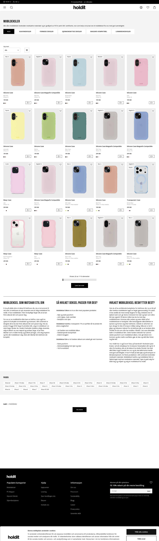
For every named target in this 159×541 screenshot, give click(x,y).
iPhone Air (7, 383)
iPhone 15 (145, 383)
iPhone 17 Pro (31, 383)
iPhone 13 (79, 386)
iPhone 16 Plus (88, 383)
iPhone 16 (99, 383)
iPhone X (16, 389)
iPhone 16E (52, 383)
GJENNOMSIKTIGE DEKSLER (72, 31)
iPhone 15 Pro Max (111, 383)
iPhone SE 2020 (45, 389)
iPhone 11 (135, 386)
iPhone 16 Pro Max (64, 383)
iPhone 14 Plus (34, 386)
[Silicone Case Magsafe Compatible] (48, 73)
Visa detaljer (115, 537)
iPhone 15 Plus (135, 383)
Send (148, 491)
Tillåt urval (141, 525)
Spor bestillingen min (48, 496)
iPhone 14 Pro (22, 386)
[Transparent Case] (141, 180)
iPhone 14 (44, 386)
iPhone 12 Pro (115, 386)
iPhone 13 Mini (90, 386)
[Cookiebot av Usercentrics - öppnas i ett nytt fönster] (13, 536)
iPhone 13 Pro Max (56, 386)
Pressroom (74, 492)
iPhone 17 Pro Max (19, 383)
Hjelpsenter (45, 487)
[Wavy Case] (17, 180)
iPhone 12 (126, 386)
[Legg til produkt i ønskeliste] (29, 57)
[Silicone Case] (17, 73)
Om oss (73, 487)
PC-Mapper (10, 492)
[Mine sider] (141, 7)
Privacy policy (75, 509)
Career (73, 505)
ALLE (8, 31)
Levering (44, 492)
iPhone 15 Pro (123, 383)
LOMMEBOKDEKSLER (123, 31)
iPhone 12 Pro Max (103, 386)
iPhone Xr (145, 386)
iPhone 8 (25, 389)
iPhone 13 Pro (68, 386)
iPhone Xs (7, 389)
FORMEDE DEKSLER (46, 31)
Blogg (72, 500)
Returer (43, 500)
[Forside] (5, 404)
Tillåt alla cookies (141, 518)
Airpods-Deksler (12, 496)
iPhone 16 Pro (76, 383)
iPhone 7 (34, 389)
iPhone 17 (42, 383)
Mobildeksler (11, 487)
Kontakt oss (45, 505)
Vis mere (79, 410)
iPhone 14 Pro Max (9, 386)
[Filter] (27, 50)
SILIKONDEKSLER (25, 31)
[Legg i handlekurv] (28, 102)
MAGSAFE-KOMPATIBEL (98, 31)
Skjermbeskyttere (13, 500)
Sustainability (75, 496)
